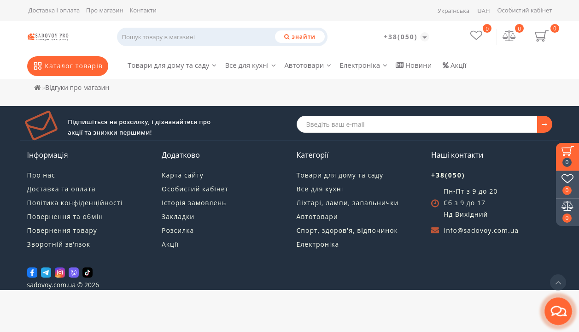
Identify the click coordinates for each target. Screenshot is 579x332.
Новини (414, 65)
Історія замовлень (194, 202)
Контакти (142, 10)
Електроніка (363, 65)
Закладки (178, 216)
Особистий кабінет (524, 10)
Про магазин (104, 10)
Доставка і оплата (54, 10)
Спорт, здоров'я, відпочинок (347, 230)
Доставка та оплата (61, 188)
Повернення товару (62, 230)
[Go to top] (558, 282)
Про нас (41, 175)
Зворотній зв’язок (58, 244)
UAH (483, 10)
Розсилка (178, 230)
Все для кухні (250, 65)
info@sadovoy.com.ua (481, 230)
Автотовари (307, 65)
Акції (454, 65)
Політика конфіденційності (75, 202)
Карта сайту (183, 175)
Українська (453, 10)
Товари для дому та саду (172, 65)
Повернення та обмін (65, 216)
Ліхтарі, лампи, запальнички (348, 202)
